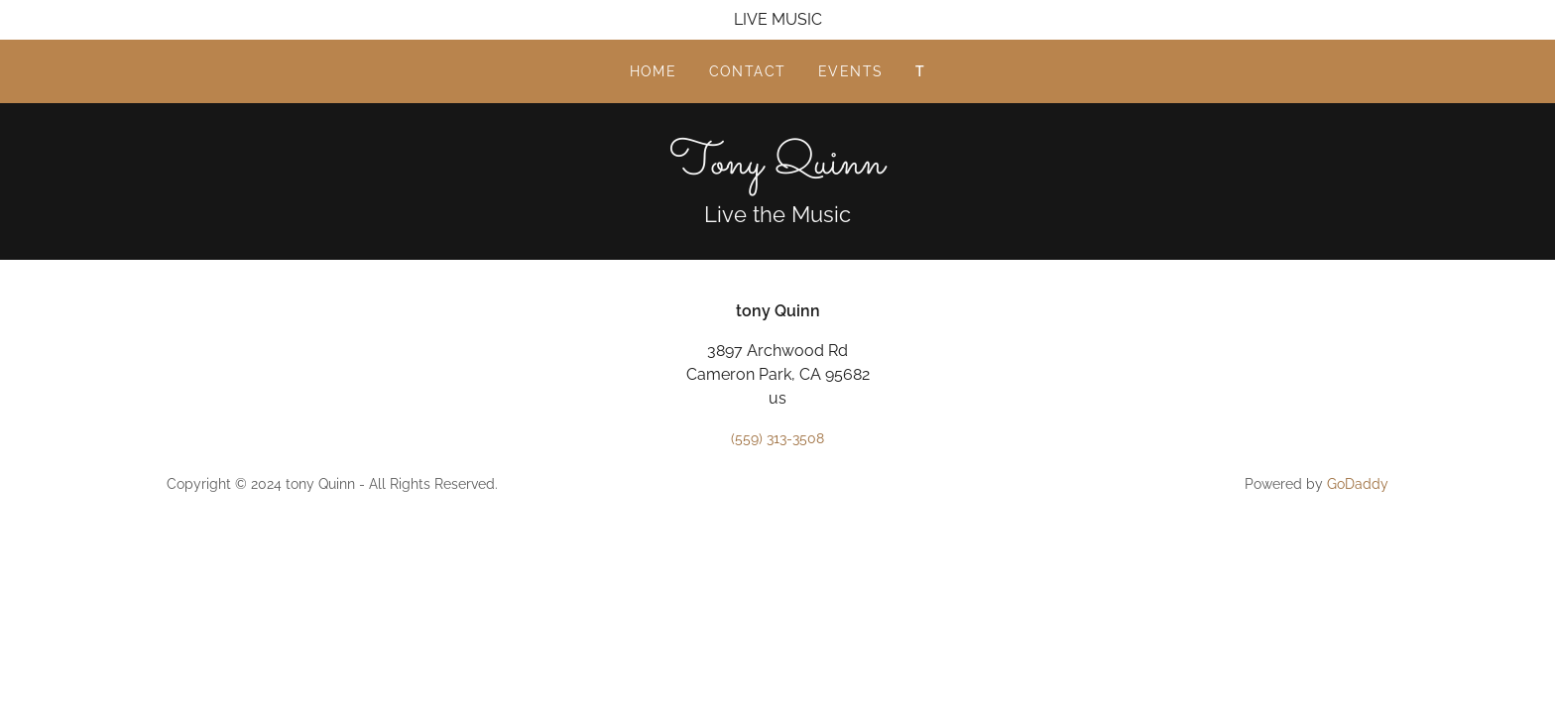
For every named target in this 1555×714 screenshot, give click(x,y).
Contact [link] (748, 71)
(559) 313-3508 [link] (777, 438)
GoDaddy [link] (1357, 484)
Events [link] (851, 71)
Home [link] (653, 71)
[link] (777, 168)
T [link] (920, 71)
